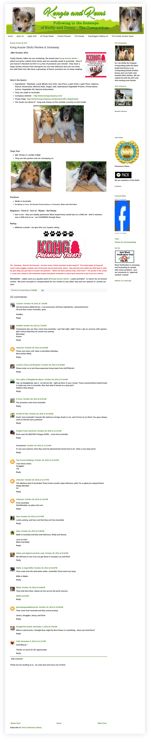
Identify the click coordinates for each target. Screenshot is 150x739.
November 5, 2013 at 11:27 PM (33, 641)
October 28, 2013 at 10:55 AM (41, 414)
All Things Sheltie (47, 36)
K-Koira (19, 399)
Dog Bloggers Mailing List (98, 36)
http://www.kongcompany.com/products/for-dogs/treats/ (52, 99)
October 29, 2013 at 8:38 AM (33, 587)
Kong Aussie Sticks (68, 58)
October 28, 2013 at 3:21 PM (36, 499)
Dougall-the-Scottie (24, 627)
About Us (20, 36)
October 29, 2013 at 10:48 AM (51, 607)
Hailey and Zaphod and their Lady (30, 553)
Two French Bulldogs (25, 460)
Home (10, 36)
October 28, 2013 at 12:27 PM (37, 480)
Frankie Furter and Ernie (26, 431)
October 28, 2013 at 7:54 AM (35, 326)
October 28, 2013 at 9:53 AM (35, 399)
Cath (18, 641)
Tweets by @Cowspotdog (125, 242)
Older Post (102, 723)
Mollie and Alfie (22, 596)
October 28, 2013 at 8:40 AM (36, 348)
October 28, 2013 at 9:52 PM (45, 568)
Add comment (17, 659)
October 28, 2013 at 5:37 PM (32, 516)
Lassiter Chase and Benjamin (28, 365)
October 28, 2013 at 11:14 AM (39, 446)
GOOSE (19, 326)
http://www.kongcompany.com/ (48, 96)
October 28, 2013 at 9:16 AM (56, 379)
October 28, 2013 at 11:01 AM (49, 431)
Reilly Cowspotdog (120, 199)
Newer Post (15, 723)
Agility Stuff (32, 36)
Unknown (20, 348)
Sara (18, 516)
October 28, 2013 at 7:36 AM (35, 304)
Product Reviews (64, 36)
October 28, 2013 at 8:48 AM (53, 365)
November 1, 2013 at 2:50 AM (45, 627)
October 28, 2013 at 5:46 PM (32, 531)
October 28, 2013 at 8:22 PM (56, 553)
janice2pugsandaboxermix (27, 607)
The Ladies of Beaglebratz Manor (30, 379)
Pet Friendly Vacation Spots (122, 36)
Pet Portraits (79, 36)
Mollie (18, 587)
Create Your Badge (120, 233)
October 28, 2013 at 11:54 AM (47, 460)
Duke (18, 531)
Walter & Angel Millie (24, 568)
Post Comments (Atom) (31, 728)
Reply (18, 318)
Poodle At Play (22, 414)
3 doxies (19, 304)
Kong (39, 64)
